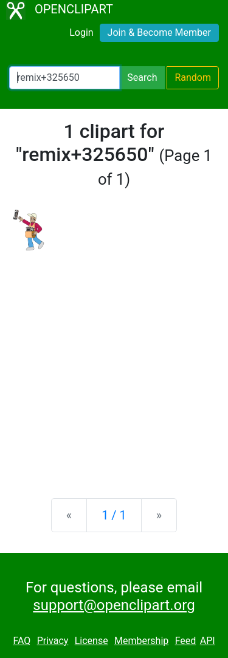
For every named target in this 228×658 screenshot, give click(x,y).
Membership (141, 640)
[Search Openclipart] (64, 77)
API (207, 640)
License (91, 640)
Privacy (53, 640)
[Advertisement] (114, 365)
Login (81, 32)
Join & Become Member (159, 32)
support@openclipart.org (114, 605)
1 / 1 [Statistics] (114, 515)
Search (142, 77)
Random (192, 77)
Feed (185, 640)
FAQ (21, 640)
